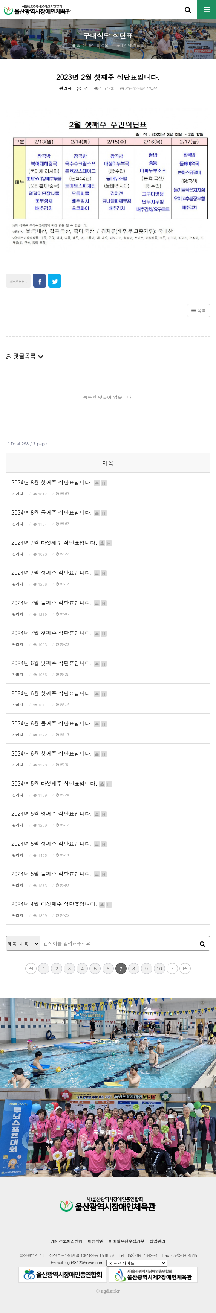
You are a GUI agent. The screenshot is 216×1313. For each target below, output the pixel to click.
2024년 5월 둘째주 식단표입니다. (59, 873)
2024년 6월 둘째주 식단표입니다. (59, 723)
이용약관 (95, 1241)
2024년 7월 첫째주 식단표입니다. (59, 633)
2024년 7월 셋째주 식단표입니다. (59, 572)
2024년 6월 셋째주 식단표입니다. (59, 693)
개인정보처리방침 (67, 1241)
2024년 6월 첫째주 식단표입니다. (59, 753)
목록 (198, 310)
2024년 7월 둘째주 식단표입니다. (59, 602)
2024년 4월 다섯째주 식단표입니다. (62, 904)
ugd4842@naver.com (84, 1262)
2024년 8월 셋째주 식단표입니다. (59, 482)
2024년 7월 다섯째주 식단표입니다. (62, 542)
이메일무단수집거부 (126, 1241)
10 (159, 968)
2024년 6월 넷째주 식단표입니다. (59, 663)
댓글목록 (24, 356)
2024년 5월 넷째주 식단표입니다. (59, 813)
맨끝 (185, 968)
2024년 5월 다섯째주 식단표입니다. (62, 783)
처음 (31, 968)
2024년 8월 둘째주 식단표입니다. (59, 512)
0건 (83, 88)
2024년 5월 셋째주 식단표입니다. (59, 843)
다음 (172, 968)
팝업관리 (157, 1241)
